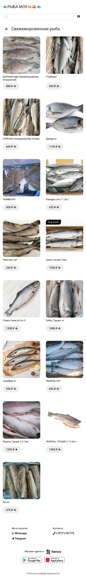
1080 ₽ (55, 328)
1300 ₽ (12, 328)
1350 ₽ (55, 267)
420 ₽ (54, 207)
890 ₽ (54, 388)
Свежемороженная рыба (31, 28)
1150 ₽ (55, 146)
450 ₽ (11, 207)
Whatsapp (19, 533)
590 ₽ (11, 388)
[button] (78, 17)
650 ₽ (54, 86)
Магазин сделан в (43, 551)
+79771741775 (63, 533)
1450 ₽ (55, 449)
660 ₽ (11, 146)
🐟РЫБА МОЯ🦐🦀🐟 (22, 7)
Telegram (19, 538)
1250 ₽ (12, 449)
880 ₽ (11, 86)
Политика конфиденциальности (43, 573)
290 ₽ (11, 267)
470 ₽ (11, 510)
